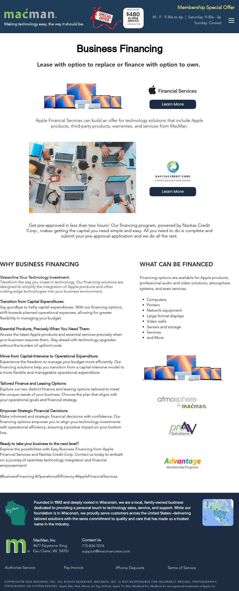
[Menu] (231, 20)
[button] (133, 18)
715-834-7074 (93, 545)
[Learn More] (172, 104)
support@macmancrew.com (106, 551)
